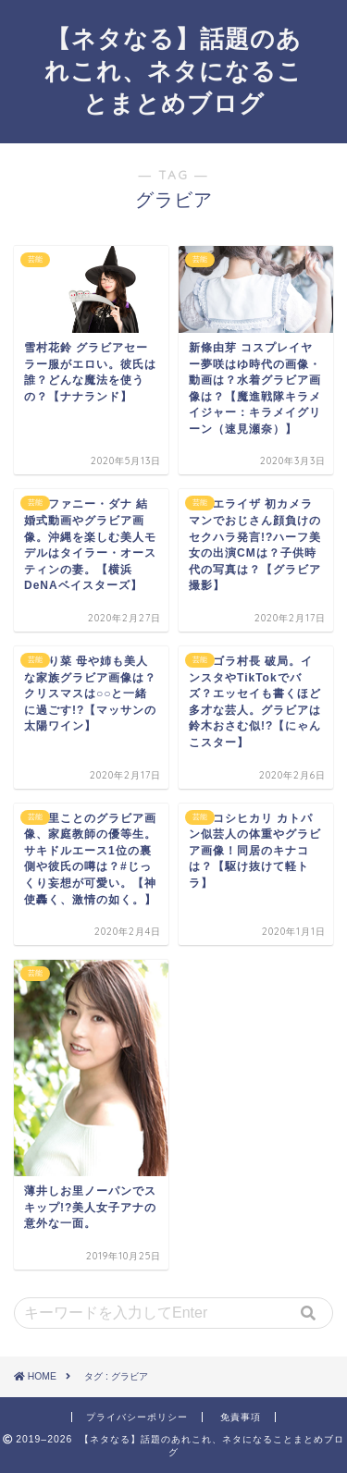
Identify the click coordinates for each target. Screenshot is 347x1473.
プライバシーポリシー (137, 1417)
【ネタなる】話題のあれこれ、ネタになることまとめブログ (173, 70)
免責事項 (240, 1417)
